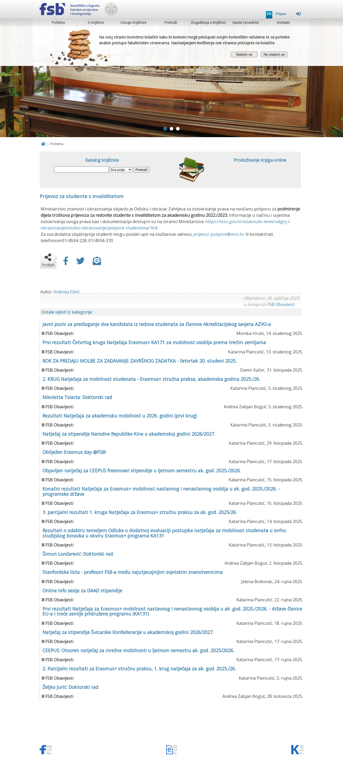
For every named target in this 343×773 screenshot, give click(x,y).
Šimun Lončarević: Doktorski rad (77, 554)
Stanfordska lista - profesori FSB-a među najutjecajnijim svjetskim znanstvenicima (132, 572)
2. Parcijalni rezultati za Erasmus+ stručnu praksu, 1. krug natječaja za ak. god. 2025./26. (139, 668)
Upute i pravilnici (245, 22)
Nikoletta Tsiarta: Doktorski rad (77, 397)
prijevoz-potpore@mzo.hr (218, 234)
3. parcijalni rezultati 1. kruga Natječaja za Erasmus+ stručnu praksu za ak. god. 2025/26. (139, 512)
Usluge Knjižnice (133, 22)
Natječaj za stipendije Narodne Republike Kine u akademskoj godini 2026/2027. (128, 434)
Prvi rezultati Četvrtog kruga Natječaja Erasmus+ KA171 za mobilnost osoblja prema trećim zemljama (154, 342)
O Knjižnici (96, 22)
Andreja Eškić (67, 292)
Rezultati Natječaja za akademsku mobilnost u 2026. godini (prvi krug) (119, 415)
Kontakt (283, 22)
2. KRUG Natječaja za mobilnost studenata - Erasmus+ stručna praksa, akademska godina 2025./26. (151, 379)
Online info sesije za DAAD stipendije (82, 590)
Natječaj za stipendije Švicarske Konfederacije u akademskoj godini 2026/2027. (128, 632)
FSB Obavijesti (280, 304)
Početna (58, 22)
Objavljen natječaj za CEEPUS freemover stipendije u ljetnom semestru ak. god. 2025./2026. (141, 470)
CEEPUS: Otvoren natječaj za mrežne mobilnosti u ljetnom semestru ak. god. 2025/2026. (138, 650)
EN (269, 13)
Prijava (288, 13)
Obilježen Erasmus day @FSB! (74, 452)
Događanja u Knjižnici (208, 22)
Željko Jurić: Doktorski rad (70, 687)
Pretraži (171, 22)
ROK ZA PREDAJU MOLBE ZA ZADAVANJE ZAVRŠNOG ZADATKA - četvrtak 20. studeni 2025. (139, 361)
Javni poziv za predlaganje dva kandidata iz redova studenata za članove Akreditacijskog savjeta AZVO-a (156, 324)
